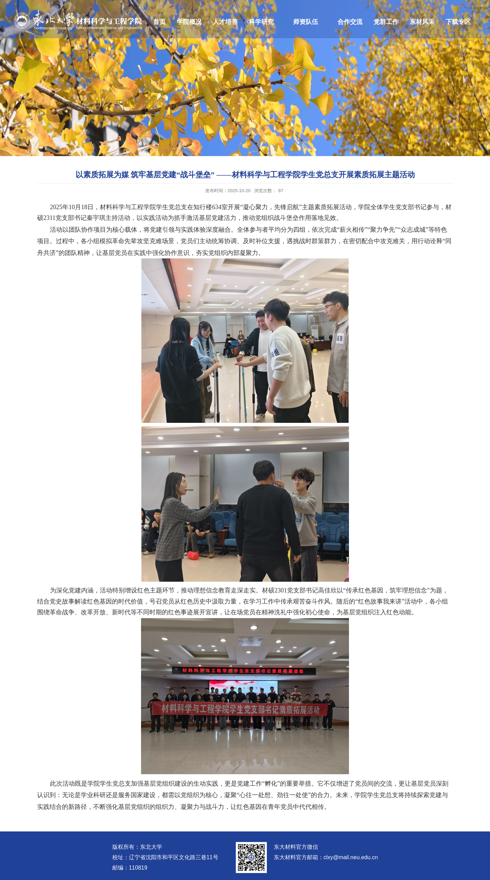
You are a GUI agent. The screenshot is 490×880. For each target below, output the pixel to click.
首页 (159, 21)
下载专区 (458, 21)
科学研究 (261, 21)
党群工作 (386, 21)
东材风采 (422, 21)
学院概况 (189, 21)
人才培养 (225, 21)
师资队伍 (305, 21)
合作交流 (350, 21)
